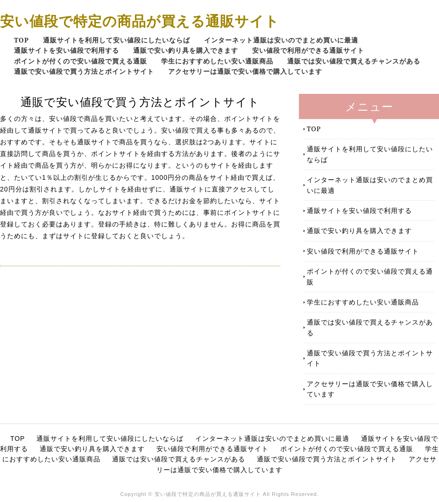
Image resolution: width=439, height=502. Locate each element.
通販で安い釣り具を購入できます (185, 50)
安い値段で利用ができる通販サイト (308, 50)
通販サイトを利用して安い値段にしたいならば (116, 39)
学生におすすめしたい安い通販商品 (217, 61)
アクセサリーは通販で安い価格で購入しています (245, 71)
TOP (21, 39)
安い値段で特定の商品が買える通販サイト (139, 20)
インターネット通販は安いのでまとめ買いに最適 (281, 39)
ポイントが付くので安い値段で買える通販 (80, 61)
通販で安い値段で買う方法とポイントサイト (84, 71)
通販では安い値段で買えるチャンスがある (353, 61)
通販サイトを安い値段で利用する (66, 50)
